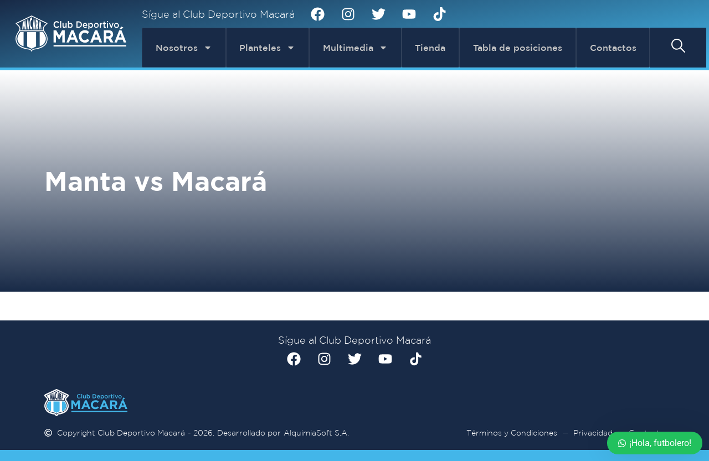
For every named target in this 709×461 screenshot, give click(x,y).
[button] (678, 46)
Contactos (613, 48)
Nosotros (184, 48)
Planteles (267, 48)
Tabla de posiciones (517, 48)
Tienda (430, 48)
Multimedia (355, 48)
